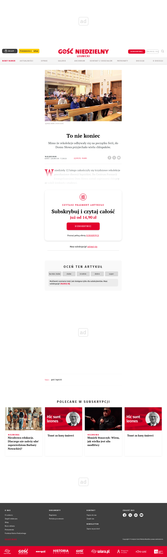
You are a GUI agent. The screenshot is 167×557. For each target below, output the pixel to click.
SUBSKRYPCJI (92, 235)
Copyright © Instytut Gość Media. (134, 539)
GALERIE (62, 61)
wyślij (119, 156)
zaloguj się (153, 51)
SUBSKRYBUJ (136, 51)
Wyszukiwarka (162, 51)
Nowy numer (8, 61)
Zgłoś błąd (11, 539)
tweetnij (114, 156)
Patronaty (122, 61)
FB (110, 156)
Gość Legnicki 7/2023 (56, 158)
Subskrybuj (83, 226)
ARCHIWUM (79, 61)
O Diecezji (158, 61)
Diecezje (140, 61)
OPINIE (44, 61)
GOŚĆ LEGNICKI (56, 380)
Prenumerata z (29, 51)
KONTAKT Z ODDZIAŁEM (101, 61)
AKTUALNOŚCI (26, 61)
